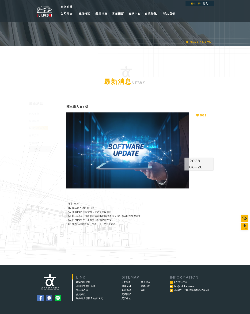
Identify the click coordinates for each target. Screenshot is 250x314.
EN (193, 3)
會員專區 (145, 282)
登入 (205, 3)
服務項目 (126, 286)
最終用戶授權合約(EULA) (89, 298)
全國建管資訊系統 (85, 286)
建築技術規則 (83, 282)
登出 (143, 290)
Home (192, 41)
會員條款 (81, 294)
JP (199, 3)
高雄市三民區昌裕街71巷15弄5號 (191, 290)
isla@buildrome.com (184, 286)
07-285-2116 (180, 282)
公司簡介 (126, 282)
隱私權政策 (82, 290)
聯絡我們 (145, 286)
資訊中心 (126, 298)
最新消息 (126, 290)
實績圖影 (126, 294)
